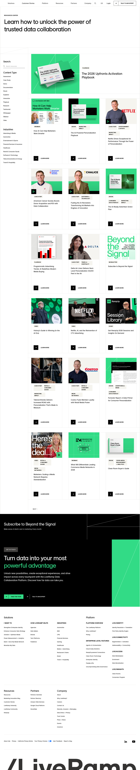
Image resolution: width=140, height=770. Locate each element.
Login (109, 3)
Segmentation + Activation (120, 642)
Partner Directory (36, 698)
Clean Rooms (116, 674)
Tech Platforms (35, 638)
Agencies (33, 627)
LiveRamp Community (11, 709)
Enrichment (115, 659)
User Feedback (57, 741)
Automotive (60, 627)
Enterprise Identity (92, 659)
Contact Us (60, 705)
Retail (59, 656)
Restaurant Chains (63, 652)
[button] (11, 3)
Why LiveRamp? (91, 631)
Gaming (59, 642)
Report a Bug (68, 741)
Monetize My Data (9, 645)
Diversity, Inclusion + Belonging (66, 709)
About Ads (7, 741)
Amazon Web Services (37, 702)
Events (59, 723)
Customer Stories (28, 3)
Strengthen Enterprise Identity (13, 627)
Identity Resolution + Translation (122, 627)
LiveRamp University (10, 705)
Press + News (61, 720)
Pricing (88, 635)
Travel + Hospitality (63, 660)
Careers (59, 702)
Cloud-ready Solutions (93, 649)
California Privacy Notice (25, 741)
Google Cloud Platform (38, 705)
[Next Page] (35, 509)
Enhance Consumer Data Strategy (14, 631)
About (59, 695)
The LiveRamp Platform (93, 627)
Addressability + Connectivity (121, 645)
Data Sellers (34, 631)
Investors (60, 727)
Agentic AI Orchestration (93, 645)
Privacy (14, 741)
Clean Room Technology (93, 656)
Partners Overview (36, 695)
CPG (58, 635)
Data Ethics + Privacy (63, 713)
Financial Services (62, 638)
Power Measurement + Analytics (14, 638)
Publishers (34, 642)
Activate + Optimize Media (12, 635)
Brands (33, 635)
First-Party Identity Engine (120, 631)
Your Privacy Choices (40, 741)
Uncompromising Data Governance (97, 667)
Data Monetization (118, 663)
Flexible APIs (90, 663)
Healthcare (60, 645)
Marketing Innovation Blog (12, 698)
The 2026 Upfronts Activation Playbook (102, 75)
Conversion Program (118, 677)
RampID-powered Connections (95, 652)
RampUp (6, 713)
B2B (58, 631)
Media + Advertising (63, 649)
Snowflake (34, 709)
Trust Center (61, 716)
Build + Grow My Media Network (14, 642)
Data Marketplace (117, 656)
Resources (7, 695)
